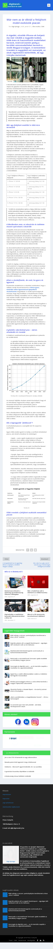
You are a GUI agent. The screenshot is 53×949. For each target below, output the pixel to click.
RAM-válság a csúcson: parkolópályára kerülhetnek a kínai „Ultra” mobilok (28, 636)
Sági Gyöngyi (15, 26)
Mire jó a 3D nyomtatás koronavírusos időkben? (36, 615)
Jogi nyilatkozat (8, 809)
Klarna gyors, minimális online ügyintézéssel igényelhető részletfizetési (23, 289)
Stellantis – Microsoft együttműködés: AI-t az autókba (23, 773)
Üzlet (42, 26)
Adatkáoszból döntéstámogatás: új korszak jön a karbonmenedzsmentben (27, 651)
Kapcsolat (6, 805)
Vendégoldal (31, 947)
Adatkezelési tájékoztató (11, 813)
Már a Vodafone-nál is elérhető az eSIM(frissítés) (37, 591)
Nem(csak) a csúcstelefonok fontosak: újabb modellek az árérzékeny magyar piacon (28, 659)
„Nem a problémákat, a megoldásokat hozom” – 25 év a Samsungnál (29, 698)
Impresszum (7, 801)
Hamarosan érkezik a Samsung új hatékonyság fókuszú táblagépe (14, 592)
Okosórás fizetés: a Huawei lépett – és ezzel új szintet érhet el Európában (28, 690)
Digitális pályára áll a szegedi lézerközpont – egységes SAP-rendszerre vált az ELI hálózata (28, 644)
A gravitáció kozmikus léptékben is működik (19, 778)
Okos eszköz (36, 26)
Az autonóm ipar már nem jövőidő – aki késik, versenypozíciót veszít (25, 705)
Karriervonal (22, 947)
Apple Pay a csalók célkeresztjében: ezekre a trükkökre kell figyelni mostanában (28, 675)
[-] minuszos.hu (12, 759)
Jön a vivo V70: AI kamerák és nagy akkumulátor (21, 764)
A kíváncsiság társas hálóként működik (18, 783)
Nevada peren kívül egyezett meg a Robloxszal (20, 769)
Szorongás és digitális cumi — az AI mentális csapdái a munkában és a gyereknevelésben (28, 667)
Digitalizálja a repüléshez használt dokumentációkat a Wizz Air (15, 616)
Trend (10, 947)
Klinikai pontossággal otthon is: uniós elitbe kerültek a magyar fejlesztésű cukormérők (28, 682)
